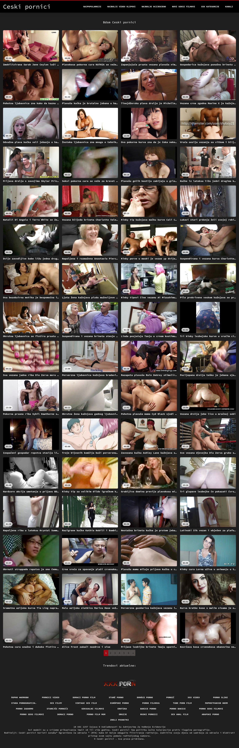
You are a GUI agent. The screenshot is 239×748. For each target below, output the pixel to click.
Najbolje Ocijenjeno (154, 6)
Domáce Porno (145, 697)
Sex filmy (56, 703)
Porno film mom (96, 714)
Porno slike (220, 697)
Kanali (229, 6)
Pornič (170, 697)
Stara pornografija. (24, 703)
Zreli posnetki (119, 719)
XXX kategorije (210, 6)
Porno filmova (151, 703)
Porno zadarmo (24, 708)
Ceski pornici (106, 738)
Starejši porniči (57, 708)
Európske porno (119, 703)
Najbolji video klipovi (121, 6)
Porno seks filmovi (211, 708)
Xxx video (194, 697)
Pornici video (50, 697)
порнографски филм (216, 703)
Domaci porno (65, 714)
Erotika (122, 708)
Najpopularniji (92, 6)
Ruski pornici (149, 714)
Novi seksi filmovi (183, 6)
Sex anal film (179, 714)
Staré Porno (116, 697)
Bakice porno (148, 708)
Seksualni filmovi (92, 708)
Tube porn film (182, 703)
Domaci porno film (84, 697)
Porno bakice (178, 708)
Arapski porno (210, 714)
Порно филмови (20, 697)
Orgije (123, 714)
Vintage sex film (86, 703)
